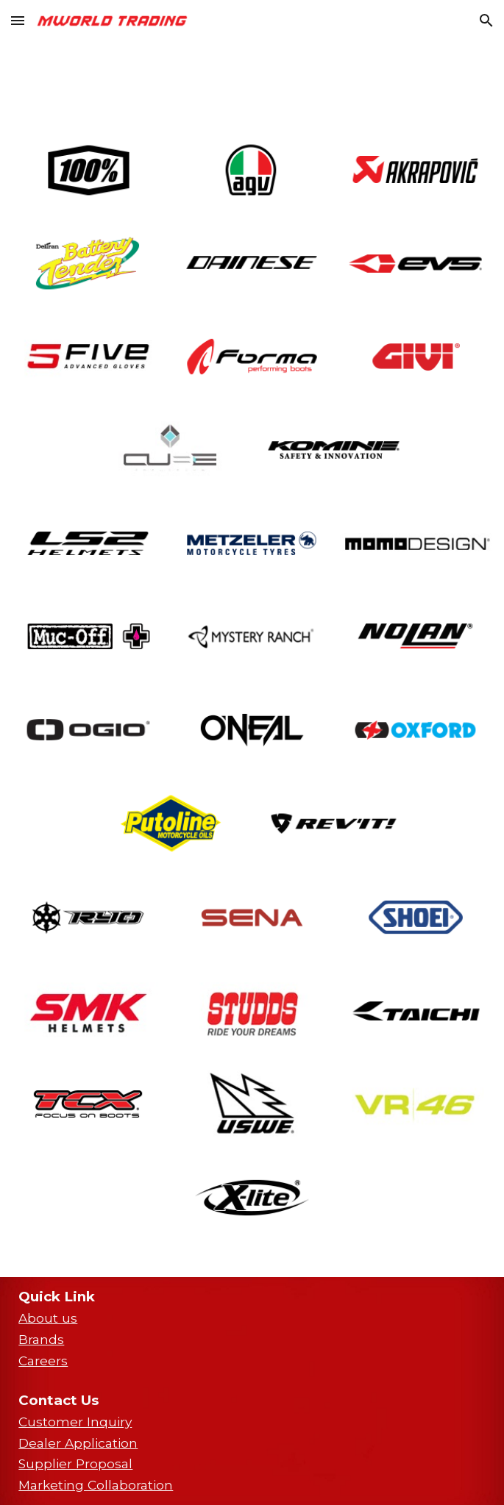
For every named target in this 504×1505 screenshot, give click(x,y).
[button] (17, 20)
